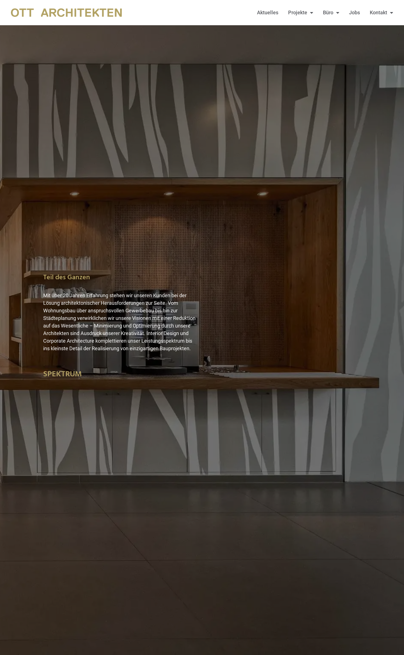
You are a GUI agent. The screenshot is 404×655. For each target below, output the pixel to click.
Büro (331, 13)
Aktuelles (267, 12)
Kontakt (381, 13)
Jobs (354, 12)
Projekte (300, 13)
